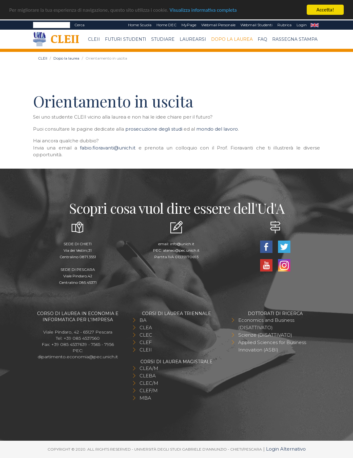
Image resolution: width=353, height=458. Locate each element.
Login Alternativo (286, 449)
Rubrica (284, 25)
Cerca (79, 25)
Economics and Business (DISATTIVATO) (266, 323)
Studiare (163, 39)
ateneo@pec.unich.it (181, 250)
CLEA (145, 327)
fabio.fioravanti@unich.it (107, 148)
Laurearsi (193, 39)
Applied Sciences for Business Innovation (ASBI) (272, 346)
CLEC (145, 335)
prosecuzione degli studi (153, 129)
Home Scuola (140, 25)
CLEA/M (148, 368)
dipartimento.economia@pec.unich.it (78, 356)
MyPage (188, 25)
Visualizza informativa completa (203, 9)
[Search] (51, 25)
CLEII (94, 39)
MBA (145, 398)
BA (143, 320)
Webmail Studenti (256, 25)
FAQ (262, 39)
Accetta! (325, 9)
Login (302, 25)
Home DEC (166, 25)
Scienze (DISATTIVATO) (265, 335)
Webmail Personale (218, 25)
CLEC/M (148, 383)
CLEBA (147, 376)
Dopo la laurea (232, 39)
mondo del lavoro (217, 129)
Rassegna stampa (295, 39)
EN (314, 25)
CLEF (145, 342)
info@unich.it (182, 244)
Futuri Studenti (125, 39)
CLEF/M (148, 390)
